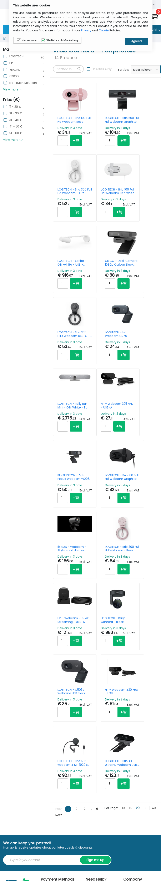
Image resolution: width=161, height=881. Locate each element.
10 (123, 655)
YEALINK (14, 70)
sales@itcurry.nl (100, 737)
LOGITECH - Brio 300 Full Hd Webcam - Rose (102, 440)
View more (13, 89)
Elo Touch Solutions (23, 83)
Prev (58, 656)
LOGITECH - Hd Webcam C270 (101, 280)
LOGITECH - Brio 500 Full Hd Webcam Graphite (101, 119)
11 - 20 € (15, 107)
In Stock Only (102, 68)
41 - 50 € (15, 126)
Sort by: (123, 70)
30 (145, 655)
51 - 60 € (15, 133)
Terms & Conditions (131, 760)
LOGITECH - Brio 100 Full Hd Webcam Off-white (67, 200)
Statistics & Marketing (59, 40)
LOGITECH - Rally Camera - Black (67, 520)
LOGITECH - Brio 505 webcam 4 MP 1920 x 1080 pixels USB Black (67, 601)
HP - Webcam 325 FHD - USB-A (67, 360)
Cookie (104, 30)
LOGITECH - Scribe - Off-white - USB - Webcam (101, 200)
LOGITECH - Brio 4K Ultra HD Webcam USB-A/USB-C (102, 601)
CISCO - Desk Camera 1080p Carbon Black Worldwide (137, 200)
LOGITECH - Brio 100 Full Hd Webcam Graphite (137, 360)
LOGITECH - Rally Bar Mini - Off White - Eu (137, 280)
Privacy (86, 30)
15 (130, 655)
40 (154, 655)
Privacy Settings (146, 760)
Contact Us (131, 748)
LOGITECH (16, 56)
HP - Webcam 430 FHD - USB (137, 520)
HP (11, 63)
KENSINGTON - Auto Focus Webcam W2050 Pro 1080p (102, 360)
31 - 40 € (15, 120)
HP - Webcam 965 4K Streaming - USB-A (137, 440)
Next (58, 662)
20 (138, 655)
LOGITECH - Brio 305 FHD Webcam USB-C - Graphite (66, 280)
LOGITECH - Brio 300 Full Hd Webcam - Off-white (137, 119)
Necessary (27, 40)
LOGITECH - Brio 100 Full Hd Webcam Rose (67, 119)
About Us (129, 737)
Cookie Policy (146, 750)
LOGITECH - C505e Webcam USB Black (102, 520)
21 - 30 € (15, 113)
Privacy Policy (146, 739)
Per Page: (111, 655)
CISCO (14, 76)
